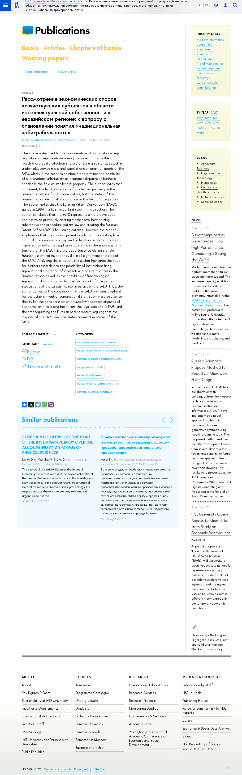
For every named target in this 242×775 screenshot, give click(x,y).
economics (204, 44)
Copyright (65, 769)
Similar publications (50, 419)
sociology (203, 78)
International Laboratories (148, 685)
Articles (54, 48)
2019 (208, 128)
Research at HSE (66, 72)
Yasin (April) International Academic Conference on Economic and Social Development (148, 738)
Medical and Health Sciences (208, 189)
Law (54, 334)
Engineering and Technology (210, 175)
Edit (229, 768)
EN (206, 5)
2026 (200, 118)
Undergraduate (86, 700)
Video (186, 736)
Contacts (50, 769)
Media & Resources (201, 677)
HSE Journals (191, 692)
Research (138, 677)
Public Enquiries (33, 752)
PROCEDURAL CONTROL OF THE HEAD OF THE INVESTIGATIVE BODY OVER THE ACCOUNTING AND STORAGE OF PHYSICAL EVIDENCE (57, 444)
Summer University (89, 724)
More (200, 132)
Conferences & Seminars (147, 716)
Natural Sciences (212, 197)
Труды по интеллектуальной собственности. (50, 140)
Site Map (100, 769)
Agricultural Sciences (206, 165)
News (196, 219)
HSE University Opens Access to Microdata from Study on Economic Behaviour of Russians (211, 526)
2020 (200, 128)
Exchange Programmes (91, 716)
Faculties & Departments (40, 708)
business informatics (210, 40)
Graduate (82, 708)
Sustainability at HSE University (45, 700)
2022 (208, 123)
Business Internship (89, 747)
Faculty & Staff (33, 724)
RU (200, 5)
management (211, 68)
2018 (216, 128)
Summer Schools (87, 732)
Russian (47, 344)
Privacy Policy (82, 769)
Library (187, 720)
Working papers (45, 58)
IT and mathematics (210, 63)
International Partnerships (41, 716)
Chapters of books (95, 48)
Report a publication (36, 72)
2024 (216, 118)
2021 (216, 123)
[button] (71, 427)
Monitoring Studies (143, 708)
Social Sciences (211, 201)
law (199, 68)
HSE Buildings (31, 732)
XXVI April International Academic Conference (207, 302)
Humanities (208, 182)
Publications (62, 30)
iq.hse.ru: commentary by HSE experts (204, 710)
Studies (83, 677)
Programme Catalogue (92, 692)
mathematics (205, 73)
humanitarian (205, 59)
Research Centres (142, 692)
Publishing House (195, 700)
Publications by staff (197, 685)
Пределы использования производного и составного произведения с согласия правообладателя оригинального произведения (136, 444)
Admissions (83, 685)
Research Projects (142, 700)
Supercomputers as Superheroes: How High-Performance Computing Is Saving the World (208, 247)
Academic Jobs (140, 724)
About (28, 677)
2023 (200, 123)
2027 (214, 112)
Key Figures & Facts (36, 692)
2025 (207, 118)
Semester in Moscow (91, 739)
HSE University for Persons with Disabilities (45, 741)
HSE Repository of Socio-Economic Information (201, 746)
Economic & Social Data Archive (206, 728)
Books (30, 48)
